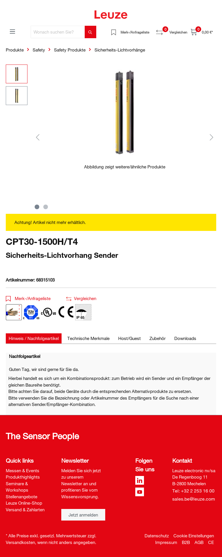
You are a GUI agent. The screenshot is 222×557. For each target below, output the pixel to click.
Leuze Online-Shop (24, 502)
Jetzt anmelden (83, 514)
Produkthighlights (23, 476)
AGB (199, 542)
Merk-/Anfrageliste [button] (28, 298)
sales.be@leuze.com (193, 499)
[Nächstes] (211, 137)
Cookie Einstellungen (193, 535)
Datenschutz (157, 535)
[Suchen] (90, 32)
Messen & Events (22, 470)
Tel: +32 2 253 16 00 (193, 491)
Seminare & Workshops (17, 487)
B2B (186, 542)
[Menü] (12, 31)
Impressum (166, 542)
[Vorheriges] (37, 137)
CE (211, 542)
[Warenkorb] (201, 32)
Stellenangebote (21, 496)
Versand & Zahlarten (25, 509)
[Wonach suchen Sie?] (58, 32)
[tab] (34, 338)
